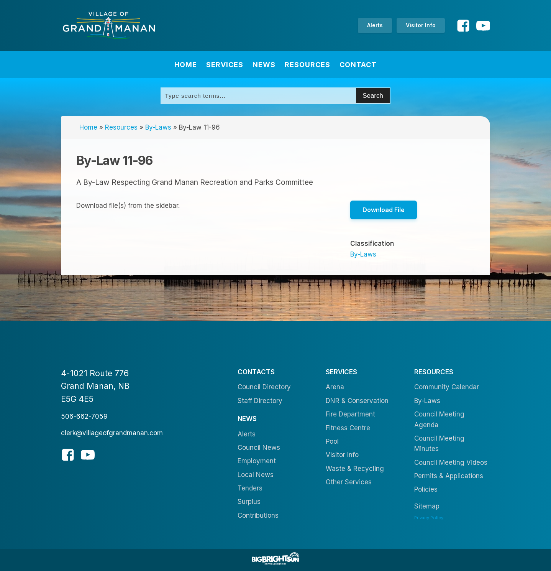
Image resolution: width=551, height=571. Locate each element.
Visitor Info (421, 25)
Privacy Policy (428, 517)
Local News (256, 475)
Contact (358, 65)
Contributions (258, 515)
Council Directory (264, 387)
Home (185, 65)
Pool (332, 441)
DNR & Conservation (357, 401)
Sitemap (426, 506)
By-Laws (158, 127)
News (264, 65)
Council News (259, 447)
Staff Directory (260, 401)
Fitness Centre (348, 428)
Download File (383, 210)
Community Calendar (446, 387)
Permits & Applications (448, 476)
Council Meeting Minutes (439, 443)
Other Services (349, 482)
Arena (335, 387)
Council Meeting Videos (450, 462)
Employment (257, 461)
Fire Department (350, 414)
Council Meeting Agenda (439, 419)
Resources (307, 65)
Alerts (375, 25)
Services (224, 65)
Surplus (249, 501)
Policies (426, 489)
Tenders (250, 488)
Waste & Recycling (355, 468)
